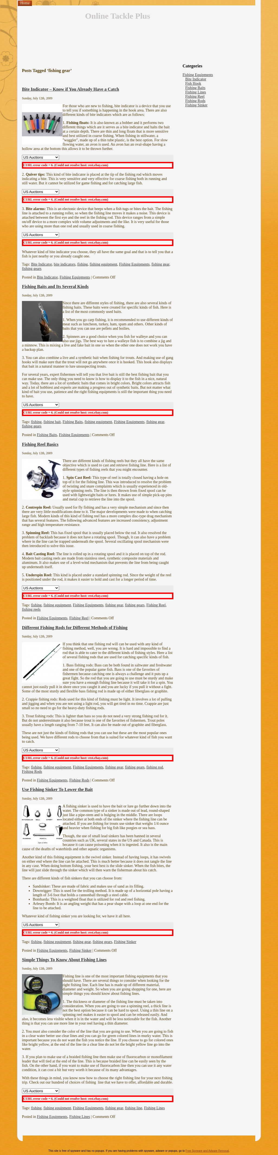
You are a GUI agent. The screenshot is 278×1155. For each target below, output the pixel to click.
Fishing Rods (32, 772)
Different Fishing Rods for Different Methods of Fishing (74, 627)
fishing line (133, 1108)
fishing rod (154, 767)
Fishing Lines (154, 1108)
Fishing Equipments (134, 264)
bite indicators (64, 264)
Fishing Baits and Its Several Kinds (55, 286)
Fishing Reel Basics (40, 444)
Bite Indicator (41, 264)
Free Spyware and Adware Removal (207, 1150)
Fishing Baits (73, 422)
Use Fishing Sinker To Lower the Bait (57, 789)
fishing (82, 264)
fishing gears (31, 269)
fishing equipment (103, 264)
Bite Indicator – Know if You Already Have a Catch (70, 89)
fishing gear (160, 264)
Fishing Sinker (125, 942)
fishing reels (31, 609)
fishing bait (52, 422)
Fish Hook (193, 83)
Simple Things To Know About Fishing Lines (64, 959)
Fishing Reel (156, 605)
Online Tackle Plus (117, 15)
